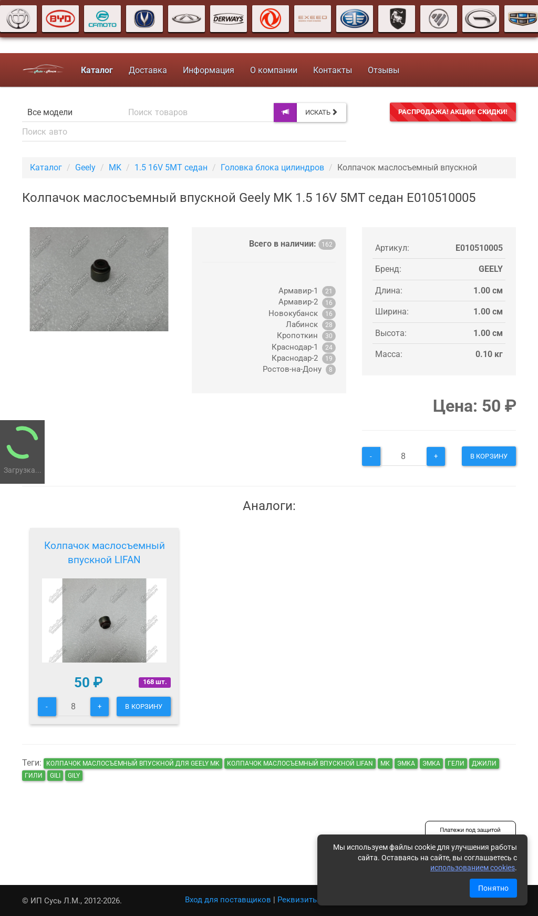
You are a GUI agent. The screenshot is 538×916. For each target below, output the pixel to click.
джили (484, 763)
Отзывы (383, 70)
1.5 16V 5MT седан (171, 167)
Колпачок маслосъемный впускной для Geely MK (133, 763)
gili (55, 775)
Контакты (332, 70)
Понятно (493, 888)
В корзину (489, 456)
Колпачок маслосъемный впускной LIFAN (104, 553)
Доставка (147, 70)
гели (456, 763)
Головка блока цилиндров (272, 167)
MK (115, 167)
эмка (406, 763)
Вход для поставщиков (228, 899)
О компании (273, 70)
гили (34, 775)
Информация (208, 70)
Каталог (46, 167)
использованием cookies (472, 867)
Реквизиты (298, 899)
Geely (85, 167)
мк (385, 763)
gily (74, 775)
